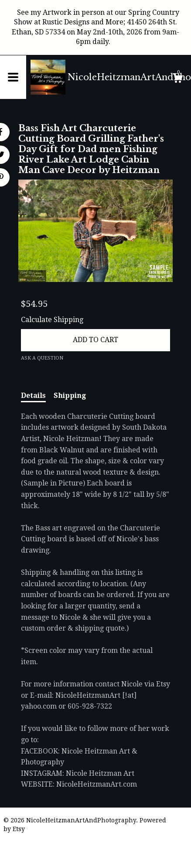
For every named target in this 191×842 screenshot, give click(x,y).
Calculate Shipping (52, 320)
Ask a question (42, 358)
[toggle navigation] (13, 77)
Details (33, 395)
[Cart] (177, 79)
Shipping (70, 395)
